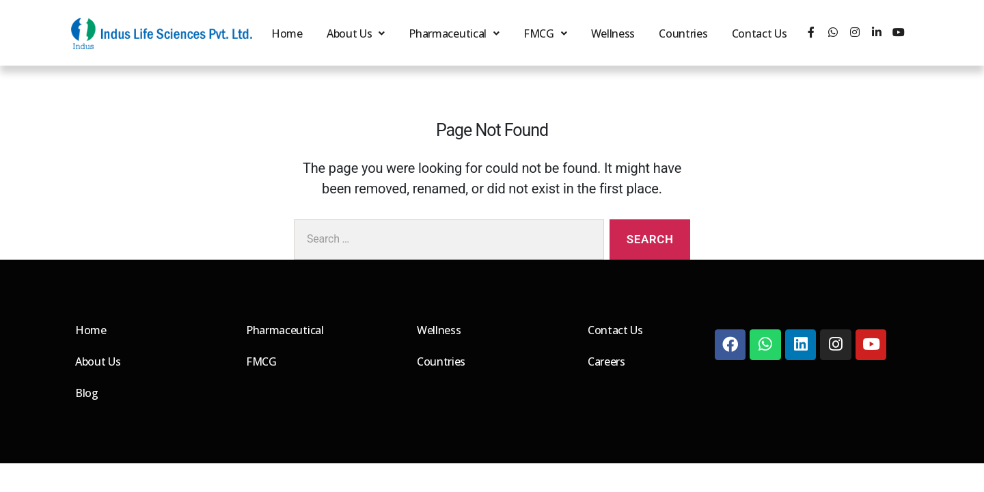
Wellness (611, 33)
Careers (607, 361)
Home (284, 33)
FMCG (544, 33)
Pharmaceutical (453, 33)
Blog (86, 392)
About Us (354, 33)
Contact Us (760, 33)
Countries (683, 33)
